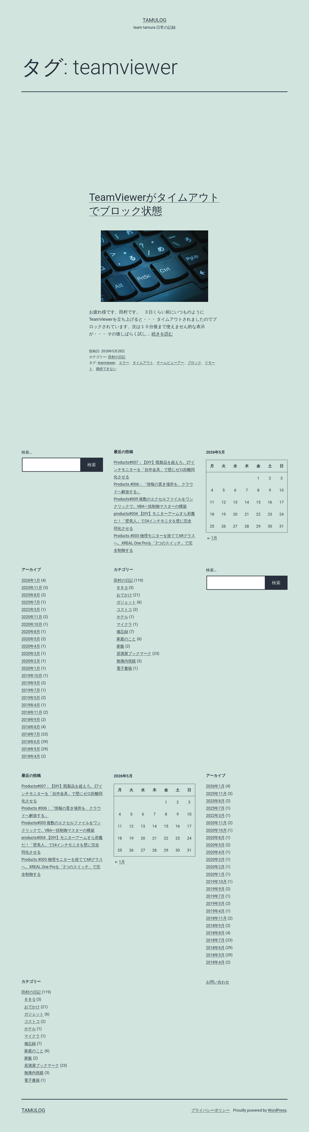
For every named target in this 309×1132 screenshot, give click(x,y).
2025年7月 (30, 602)
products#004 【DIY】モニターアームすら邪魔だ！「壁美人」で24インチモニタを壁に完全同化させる (154, 520)
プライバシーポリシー (210, 1110)
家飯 (120, 646)
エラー (124, 363)
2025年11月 (31, 587)
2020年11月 (31, 616)
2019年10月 (31, 675)
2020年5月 (30, 639)
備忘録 (122, 631)
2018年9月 (30, 719)
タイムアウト (143, 363)
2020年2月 (30, 661)
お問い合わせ (217, 982)
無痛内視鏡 (126, 661)
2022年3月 (30, 609)
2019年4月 (30, 705)
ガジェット (126, 602)
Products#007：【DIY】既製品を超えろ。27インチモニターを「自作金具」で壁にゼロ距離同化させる (154, 469)
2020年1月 (30, 668)
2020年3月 (30, 653)
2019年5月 (30, 697)
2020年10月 (31, 624)
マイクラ (124, 624)
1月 (211, 538)
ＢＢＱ (122, 587)
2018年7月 (30, 734)
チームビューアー (170, 363)
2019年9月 (30, 683)
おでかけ (124, 595)
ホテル (122, 616)
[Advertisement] (154, 141)
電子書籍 (124, 668)
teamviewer (106, 363)
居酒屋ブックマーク (134, 653)
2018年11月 (31, 712)
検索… (26, 452)
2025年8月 (30, 595)
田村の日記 (116, 357)
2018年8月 (30, 727)
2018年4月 (30, 756)
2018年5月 (30, 749)
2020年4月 (30, 646)
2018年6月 (30, 741)
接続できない (106, 369)
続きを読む (162, 333)
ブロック (194, 363)
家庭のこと (126, 639)
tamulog (155, 20)
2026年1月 (30, 580)
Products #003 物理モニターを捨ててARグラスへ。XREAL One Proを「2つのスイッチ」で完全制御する (154, 542)
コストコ (124, 609)
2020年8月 (30, 631)
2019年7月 (30, 690)
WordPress (277, 1110)
